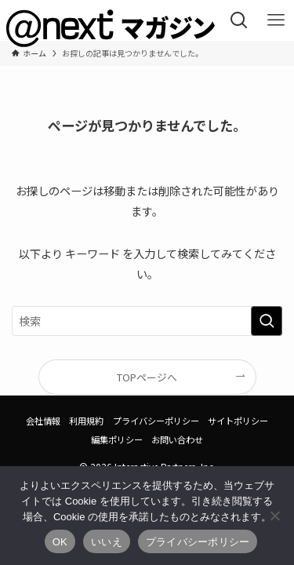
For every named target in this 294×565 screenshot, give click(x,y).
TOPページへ (147, 377)
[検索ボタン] (238, 20)
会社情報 (43, 420)
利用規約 (86, 420)
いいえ (106, 542)
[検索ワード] (147, 321)
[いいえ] (274, 515)
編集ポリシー (117, 439)
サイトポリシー (238, 420)
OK (60, 542)
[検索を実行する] (266, 321)
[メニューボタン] (275, 20)
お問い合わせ (177, 439)
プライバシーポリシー (156, 420)
